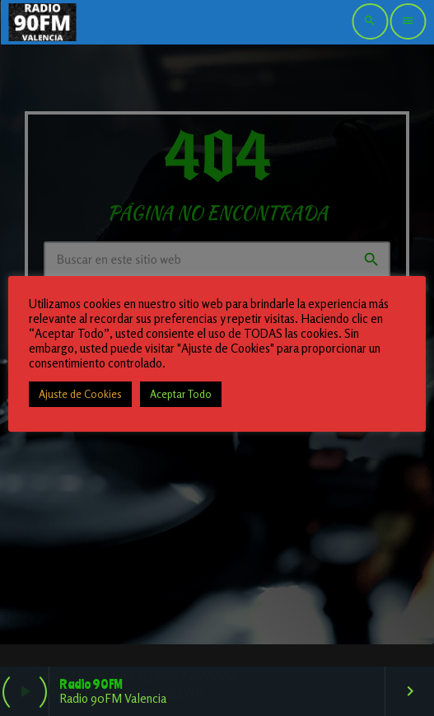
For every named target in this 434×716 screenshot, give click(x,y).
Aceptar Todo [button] (181, 393)
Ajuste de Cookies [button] (80, 393)
